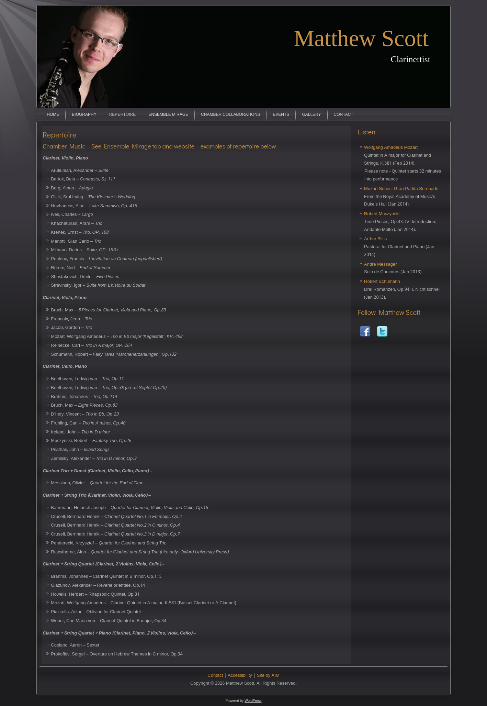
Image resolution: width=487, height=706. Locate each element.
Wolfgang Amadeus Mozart (391, 148)
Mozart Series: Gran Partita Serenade (401, 189)
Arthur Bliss (375, 239)
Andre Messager (380, 264)
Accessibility (240, 676)
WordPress (253, 701)
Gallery (311, 114)
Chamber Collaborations (230, 114)
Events (281, 114)
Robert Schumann (382, 282)
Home (53, 114)
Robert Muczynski (381, 214)
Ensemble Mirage (168, 114)
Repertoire (122, 114)
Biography (84, 114)
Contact (343, 114)
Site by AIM (268, 676)
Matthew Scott (361, 38)
